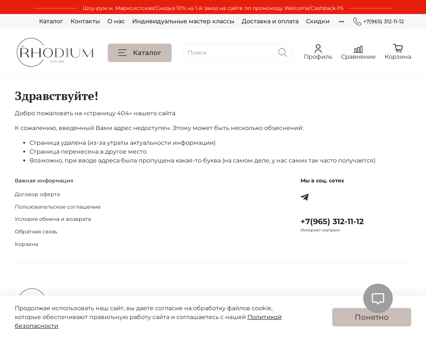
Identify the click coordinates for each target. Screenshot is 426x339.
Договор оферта (37, 194)
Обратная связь (36, 231)
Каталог (51, 21)
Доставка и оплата (270, 21)
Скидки (318, 21)
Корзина (26, 244)
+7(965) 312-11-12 (378, 21)
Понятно (372, 317)
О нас (116, 21)
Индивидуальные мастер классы (183, 21)
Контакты (85, 21)
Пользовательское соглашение (58, 206)
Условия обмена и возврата (53, 219)
